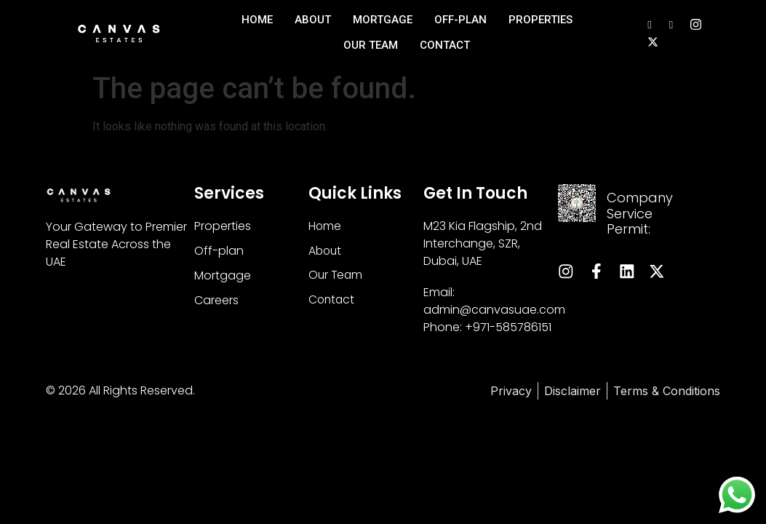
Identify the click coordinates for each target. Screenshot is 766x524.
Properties (540, 19)
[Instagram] (695, 24)
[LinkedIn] (649, 24)
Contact (445, 45)
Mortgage (382, 19)
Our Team (370, 45)
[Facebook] (671, 24)
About (313, 19)
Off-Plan (460, 19)
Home (257, 19)
